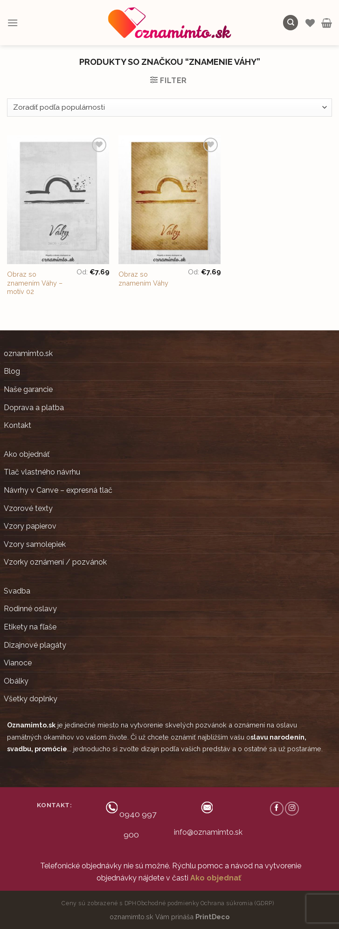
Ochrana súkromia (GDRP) (237, 903)
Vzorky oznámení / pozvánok (55, 562)
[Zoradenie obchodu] (169, 107)
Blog (12, 371)
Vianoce (18, 662)
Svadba (17, 591)
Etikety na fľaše (30, 626)
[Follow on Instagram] (292, 809)
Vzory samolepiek (35, 544)
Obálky (16, 681)
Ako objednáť (26, 454)
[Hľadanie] (290, 22)
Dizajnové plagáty (35, 645)
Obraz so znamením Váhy (143, 278)
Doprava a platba (34, 407)
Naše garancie (28, 389)
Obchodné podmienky (168, 903)
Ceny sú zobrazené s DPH (99, 903)
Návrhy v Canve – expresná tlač (58, 490)
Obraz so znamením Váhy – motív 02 (34, 282)
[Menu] (12, 22)
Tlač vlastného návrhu (42, 472)
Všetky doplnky (30, 698)
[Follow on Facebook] (277, 809)
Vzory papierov (30, 526)
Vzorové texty (28, 508)
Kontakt (17, 425)
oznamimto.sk (28, 353)
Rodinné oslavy (30, 608)
